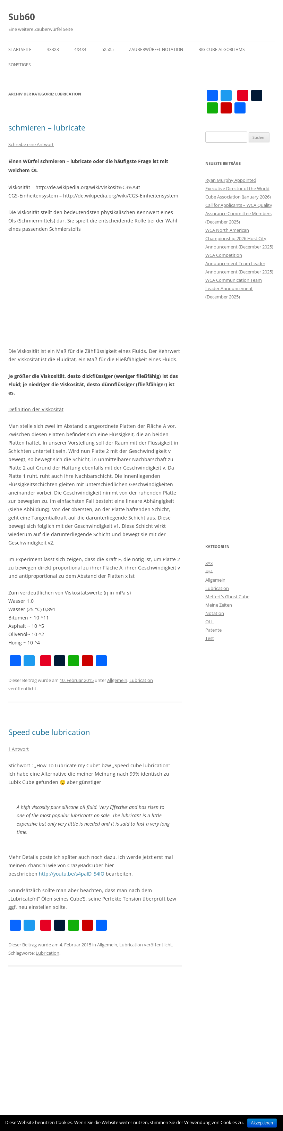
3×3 (209, 563)
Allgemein (117, 680)
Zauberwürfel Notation (156, 49)
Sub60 (21, 16)
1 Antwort (18, 749)
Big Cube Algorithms (221, 49)
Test (209, 638)
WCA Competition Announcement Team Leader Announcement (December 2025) (239, 263)
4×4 (209, 571)
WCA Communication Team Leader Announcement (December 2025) (233, 288)
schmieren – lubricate (46, 127)
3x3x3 (53, 49)
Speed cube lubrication (49, 732)
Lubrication (141, 680)
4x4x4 (80, 49)
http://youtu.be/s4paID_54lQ (71, 873)
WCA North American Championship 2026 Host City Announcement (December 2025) (239, 238)
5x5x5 (108, 49)
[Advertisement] (95, 290)
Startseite (20, 49)
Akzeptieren (262, 1123)
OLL (209, 621)
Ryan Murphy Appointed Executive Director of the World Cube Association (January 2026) (238, 188)
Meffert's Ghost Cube (227, 596)
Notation (214, 613)
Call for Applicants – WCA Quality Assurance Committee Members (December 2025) (238, 213)
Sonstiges (19, 65)
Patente (213, 630)
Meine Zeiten (218, 605)
